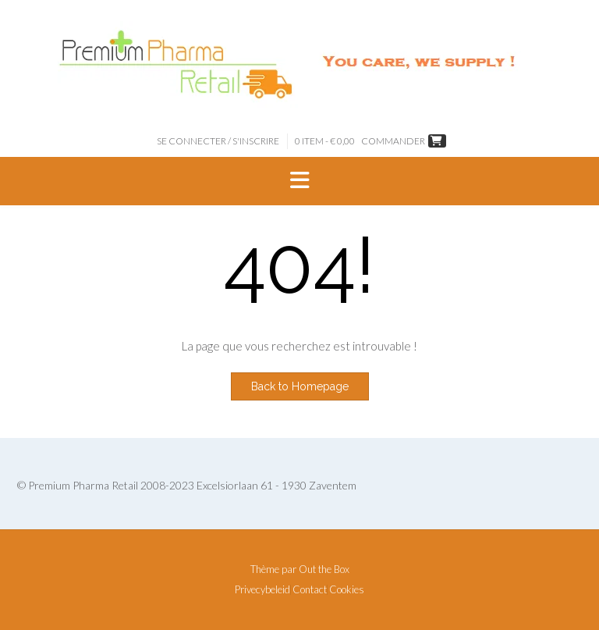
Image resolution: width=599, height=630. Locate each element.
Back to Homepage (300, 386)
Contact (309, 590)
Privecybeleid (262, 590)
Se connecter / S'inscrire (218, 141)
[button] (299, 181)
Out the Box (324, 569)
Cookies (346, 590)
